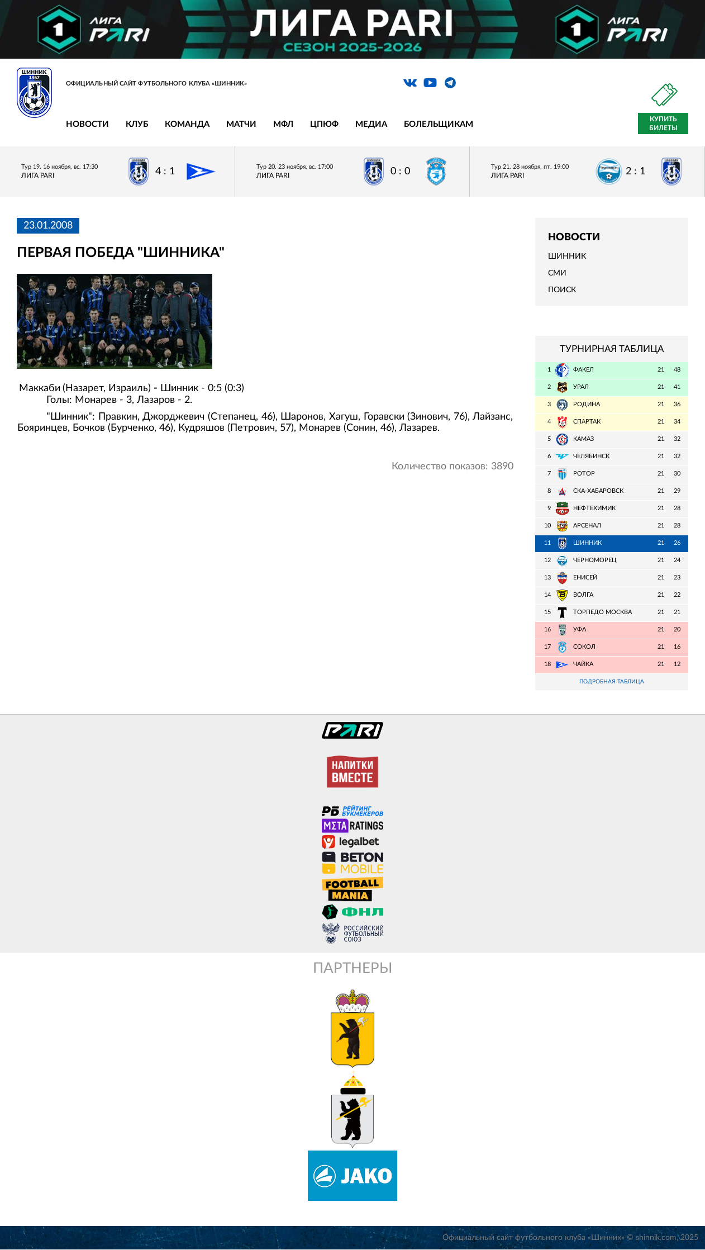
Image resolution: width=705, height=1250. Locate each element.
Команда (187, 124)
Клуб (137, 124)
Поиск (562, 290)
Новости (87, 124)
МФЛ (283, 124)
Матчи (241, 124)
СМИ (557, 273)
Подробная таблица (612, 682)
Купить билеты (663, 123)
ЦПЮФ (324, 124)
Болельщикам (438, 124)
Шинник (567, 256)
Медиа (371, 124)
